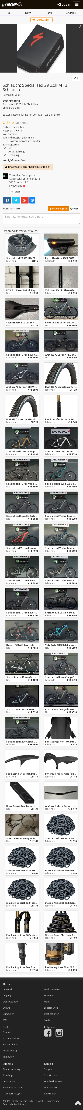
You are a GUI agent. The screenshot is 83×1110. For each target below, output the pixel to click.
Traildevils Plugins (12, 1093)
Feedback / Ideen (53, 1081)
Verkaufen (41, 20)
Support (48, 1069)
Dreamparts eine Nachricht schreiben (27, 166)
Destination (9, 1081)
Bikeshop (8, 1075)
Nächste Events (52, 989)
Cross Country (10, 1001)
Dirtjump (7, 995)
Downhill (7, 989)
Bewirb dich (50, 1093)
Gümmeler (8, 1013)
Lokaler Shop (51, 1007)
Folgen (15, 191)
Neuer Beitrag (10, 1050)
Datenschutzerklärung (14, 1104)
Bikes (28, 13)
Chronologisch (58, 208)
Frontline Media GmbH (22, 1100)
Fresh (74, 208)
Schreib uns (50, 1075)
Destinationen (51, 1013)
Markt (9, 13)
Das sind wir (50, 1087)
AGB (40, 1100)
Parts (49, 13)
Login (64, 4)
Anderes (71, 13)
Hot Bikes (49, 995)
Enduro (6, 1007)
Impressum (53, 1100)
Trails (47, 1020)
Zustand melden (11, 1038)
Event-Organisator (12, 1087)
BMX (5, 1020)
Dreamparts (28, 175)
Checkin (7, 1032)
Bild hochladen (10, 1044)
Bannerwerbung (11, 1069)
